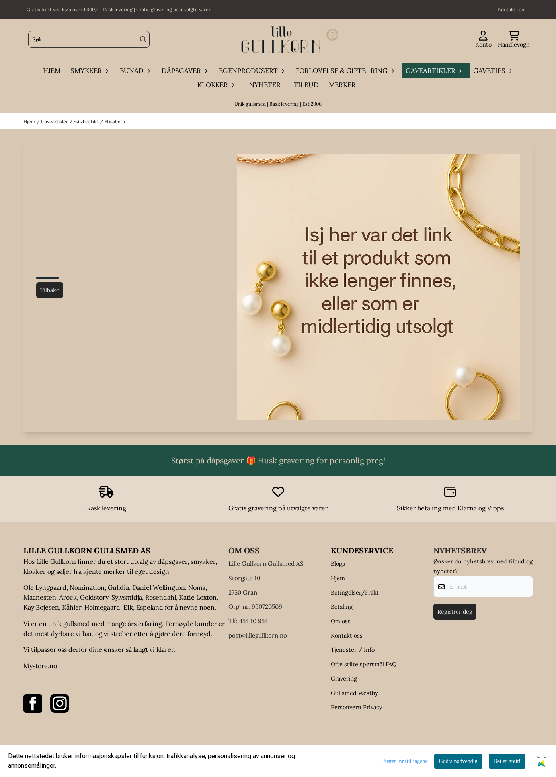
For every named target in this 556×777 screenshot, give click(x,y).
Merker (342, 84)
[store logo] (280, 39)
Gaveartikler (55, 121)
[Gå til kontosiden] (483, 39)
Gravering (344, 678)
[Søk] (89, 39)
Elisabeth (114, 121)
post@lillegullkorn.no (257, 635)
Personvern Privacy (356, 707)
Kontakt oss (347, 635)
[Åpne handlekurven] (514, 39)
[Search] (143, 39)
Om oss (341, 621)
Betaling (342, 606)
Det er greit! (507, 761)
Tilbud (306, 84)
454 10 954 (253, 621)
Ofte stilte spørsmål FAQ (363, 664)
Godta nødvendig (458, 761)
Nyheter (265, 84)
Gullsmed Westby (354, 693)
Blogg (338, 563)
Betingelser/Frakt (355, 592)
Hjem (30, 121)
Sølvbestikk (87, 121)
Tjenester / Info (353, 649)
